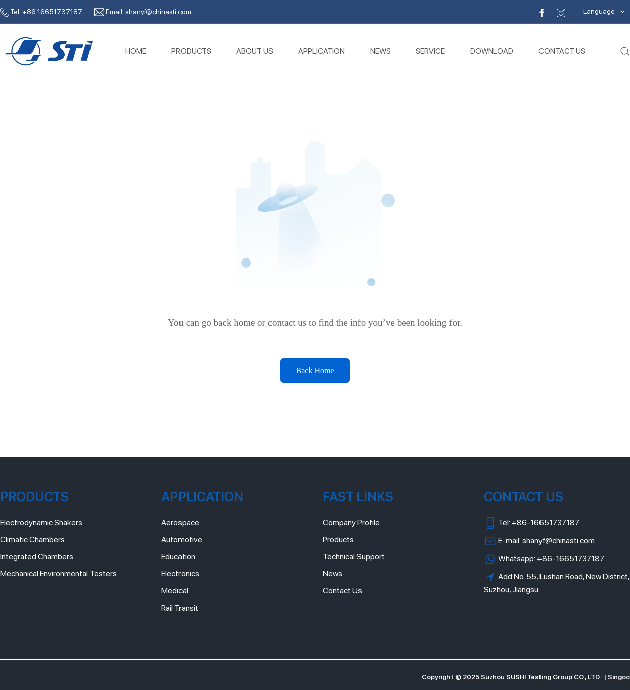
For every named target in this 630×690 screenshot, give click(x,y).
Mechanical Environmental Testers (58, 573)
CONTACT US (561, 51)
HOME (135, 51)
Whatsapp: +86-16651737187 (544, 559)
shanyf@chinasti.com (158, 11)
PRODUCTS (191, 51)
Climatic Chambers (32, 539)
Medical (174, 590)
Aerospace (180, 522)
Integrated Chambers (36, 556)
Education (178, 556)
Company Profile (351, 522)
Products (338, 539)
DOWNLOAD (491, 51)
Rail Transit (179, 608)
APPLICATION (321, 51)
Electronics (180, 573)
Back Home (315, 370)
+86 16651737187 (52, 11)
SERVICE (430, 51)
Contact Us (342, 590)
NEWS (380, 51)
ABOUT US (254, 51)
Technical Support (354, 556)
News (332, 573)
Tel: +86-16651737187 (531, 523)
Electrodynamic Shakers (41, 522)
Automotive (181, 539)
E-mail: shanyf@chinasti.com (539, 541)
